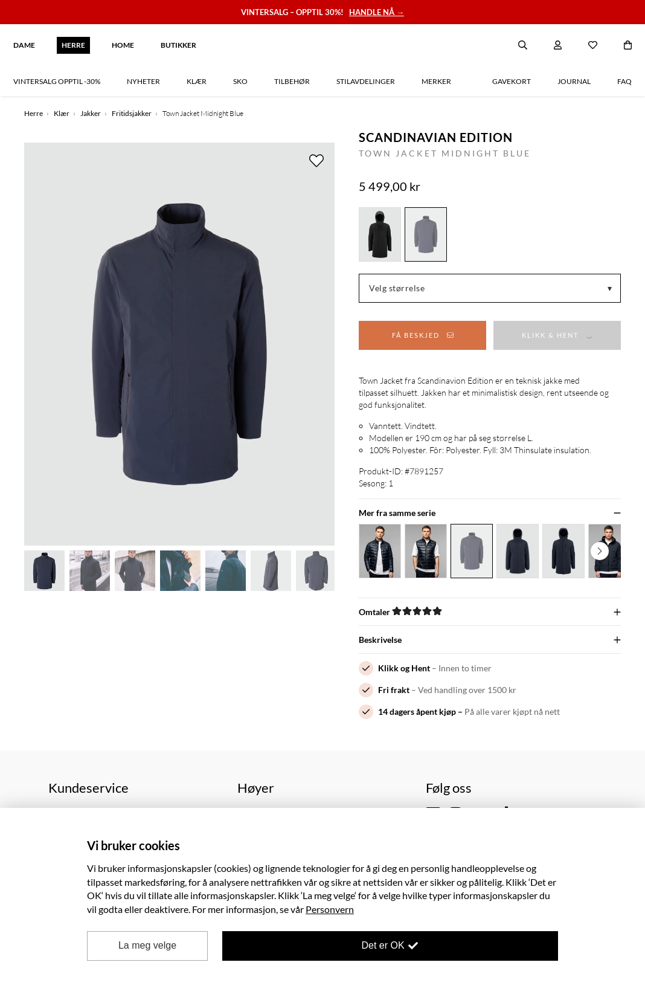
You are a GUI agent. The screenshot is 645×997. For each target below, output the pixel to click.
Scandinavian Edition (436, 137)
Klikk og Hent (404, 668)
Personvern (330, 909)
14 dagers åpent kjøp (417, 711)
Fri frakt (393, 690)
